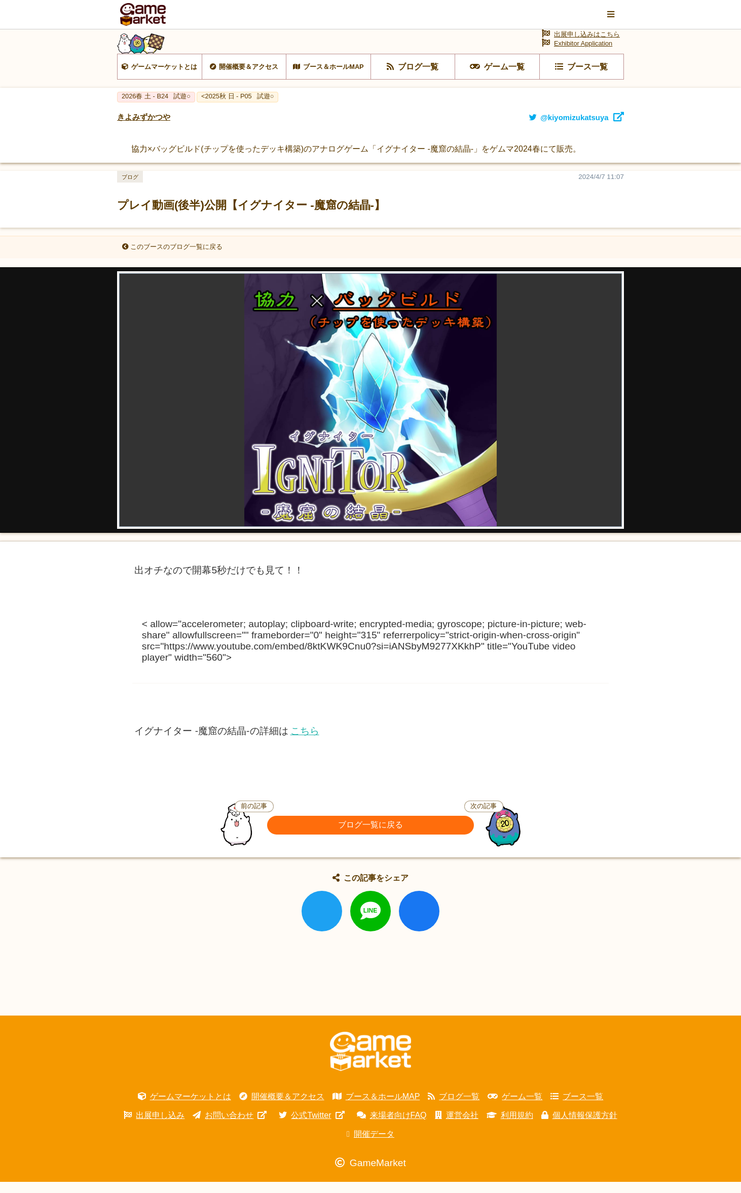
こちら (304, 742)
